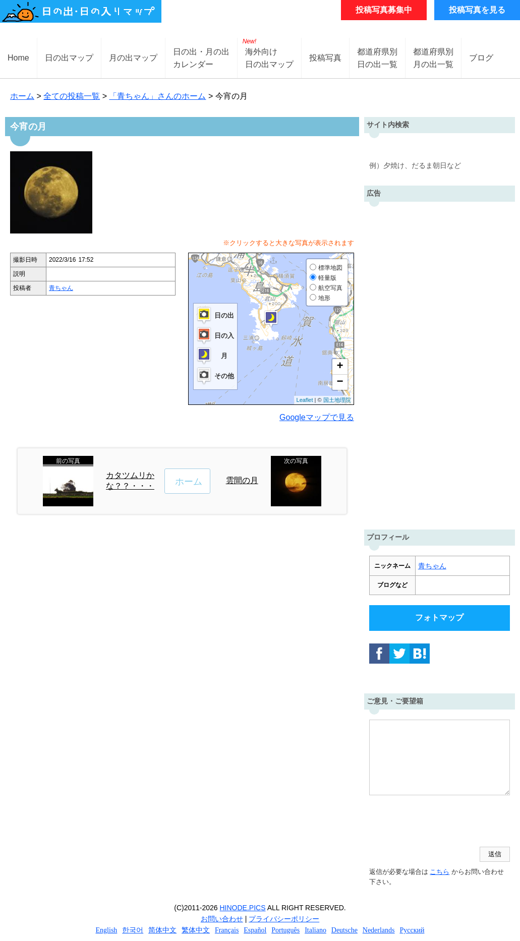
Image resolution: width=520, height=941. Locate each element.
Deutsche (344, 930)
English (107, 930)
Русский (411, 930)
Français (227, 930)
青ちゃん (61, 287)
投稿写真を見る (477, 10)
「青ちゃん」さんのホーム (157, 96)
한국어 (132, 930)
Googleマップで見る (316, 417)
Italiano (315, 930)
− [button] (340, 382)
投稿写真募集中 (384, 10)
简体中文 (162, 930)
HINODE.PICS (243, 908)
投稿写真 (325, 57)
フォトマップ (439, 617)
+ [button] (340, 366)
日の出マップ (69, 57)
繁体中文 (196, 930)
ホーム (22, 96)
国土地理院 (337, 400)
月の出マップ (133, 57)
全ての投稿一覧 (71, 96)
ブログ (481, 57)
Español (255, 930)
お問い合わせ (222, 919)
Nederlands (379, 930)
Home (18, 57)
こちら (439, 871)
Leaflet (305, 400)
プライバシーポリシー (284, 919)
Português (285, 930)
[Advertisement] (439, 363)
